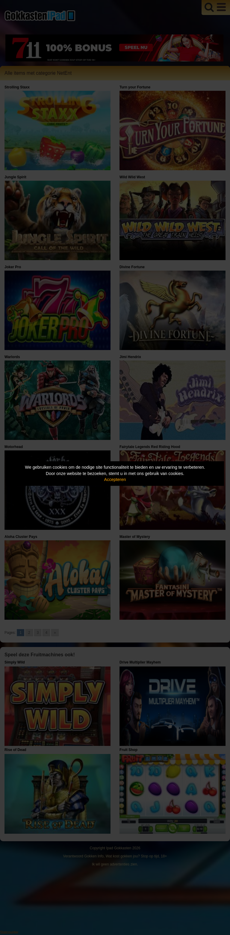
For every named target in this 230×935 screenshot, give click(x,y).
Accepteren (115, 479)
